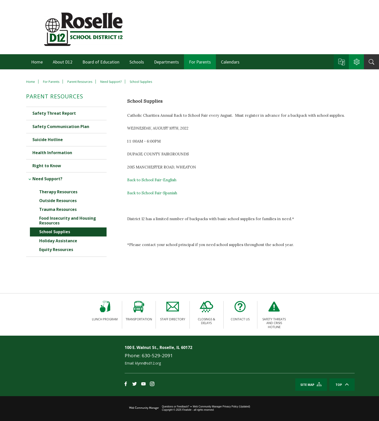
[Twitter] (134, 384)
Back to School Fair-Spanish (152, 193)
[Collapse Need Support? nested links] (29, 174)
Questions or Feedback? (175, 406)
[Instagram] (152, 384)
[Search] (371, 61)
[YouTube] (143, 384)
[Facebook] (125, 384)
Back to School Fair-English (151, 179)
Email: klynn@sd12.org (143, 363)
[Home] (37, 61)
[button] (341, 62)
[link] (54, 366)
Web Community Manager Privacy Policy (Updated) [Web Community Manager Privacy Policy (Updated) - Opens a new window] (221, 406)
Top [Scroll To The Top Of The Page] (339, 385)
